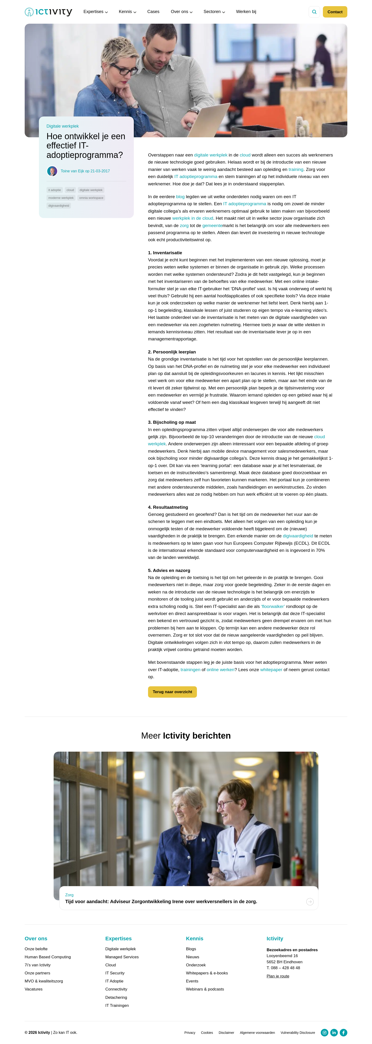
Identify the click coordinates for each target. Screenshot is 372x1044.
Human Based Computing (48, 957)
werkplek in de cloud (192, 218)
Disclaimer (226, 1033)
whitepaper (271, 669)
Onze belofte (36, 949)
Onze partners (37, 973)
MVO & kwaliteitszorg (44, 981)
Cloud (110, 965)
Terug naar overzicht (172, 692)
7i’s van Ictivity (38, 965)
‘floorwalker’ (273, 606)
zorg (184, 225)
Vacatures (33, 989)
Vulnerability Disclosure (298, 1033)
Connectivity (116, 989)
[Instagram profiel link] (324, 1032)
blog (180, 196)
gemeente (212, 225)
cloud (245, 154)
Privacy (189, 1033)
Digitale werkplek (120, 949)
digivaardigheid (298, 535)
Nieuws (192, 957)
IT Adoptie (114, 981)
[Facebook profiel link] (343, 1032)
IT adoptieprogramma (195, 176)
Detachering (116, 997)
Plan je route (278, 976)
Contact (335, 12)
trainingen (190, 669)
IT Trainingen (117, 1006)
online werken (220, 669)
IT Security (115, 973)
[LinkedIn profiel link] (334, 1032)
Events (192, 981)
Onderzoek (196, 965)
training (296, 169)
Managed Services (122, 957)
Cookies (207, 1033)
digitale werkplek (210, 154)
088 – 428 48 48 (285, 968)
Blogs (191, 949)
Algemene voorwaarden (257, 1033)
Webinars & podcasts (205, 989)
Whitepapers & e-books (207, 973)
